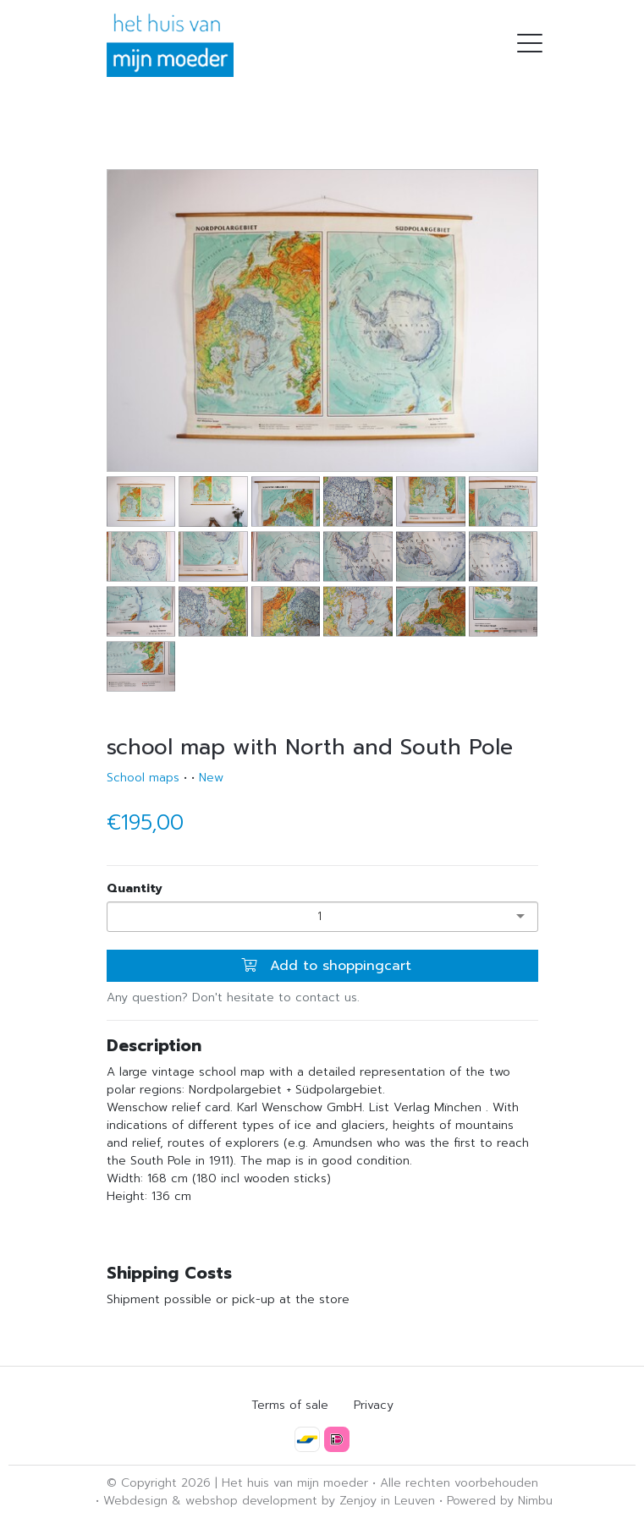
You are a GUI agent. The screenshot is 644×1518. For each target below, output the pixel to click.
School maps (143, 777)
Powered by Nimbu (500, 1501)
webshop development (251, 1501)
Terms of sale (289, 1405)
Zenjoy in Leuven (387, 1501)
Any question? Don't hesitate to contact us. (233, 997)
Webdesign (135, 1501)
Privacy (374, 1405)
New (211, 777)
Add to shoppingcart (326, 966)
